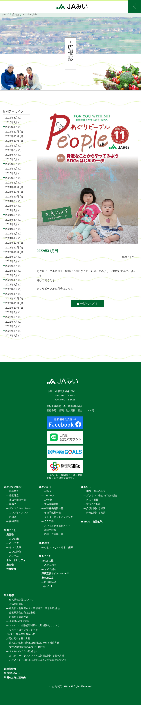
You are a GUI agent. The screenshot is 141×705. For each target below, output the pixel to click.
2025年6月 (11, 159)
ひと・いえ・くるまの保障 (58, 547)
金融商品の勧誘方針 (20, 621)
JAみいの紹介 (13, 486)
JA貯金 (48, 491)
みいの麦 (14, 543)
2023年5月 (11, 275)
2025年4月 (11, 168)
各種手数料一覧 (52, 512)
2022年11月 (12, 303)
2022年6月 (11, 326)
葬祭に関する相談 (95, 512)
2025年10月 (12, 140)
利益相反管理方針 (18, 617)
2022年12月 (12, 298)
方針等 (10, 595)
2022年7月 (11, 321)
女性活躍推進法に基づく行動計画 (27, 647)
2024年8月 (11, 205)
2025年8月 (11, 150)
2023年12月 (12, 242)
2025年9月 (11, 145)
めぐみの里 (47, 560)
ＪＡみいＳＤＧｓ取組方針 (23, 651)
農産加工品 (47, 577)
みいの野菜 (15, 551)
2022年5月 (11, 330)
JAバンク (46, 486)
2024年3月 (11, 228)
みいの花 (14, 556)
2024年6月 (11, 214)
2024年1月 (11, 238)
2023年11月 (12, 247)
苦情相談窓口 (16, 603)
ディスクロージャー (20, 508)
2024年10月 (12, 196)
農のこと (11, 530)
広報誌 (12, 517)
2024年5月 (11, 219)
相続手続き (50, 530)
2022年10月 (12, 307)
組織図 (12, 504)
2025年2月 (11, 177)
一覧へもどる (89, 303)
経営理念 (14, 495)
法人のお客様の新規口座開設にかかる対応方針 (34, 642)
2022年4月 (11, 335)
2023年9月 (11, 256)
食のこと (46, 556)
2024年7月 (11, 210)
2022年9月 (11, 312)
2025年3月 (11, 173)
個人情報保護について (21, 599)
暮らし (87, 486)
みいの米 (14, 538)
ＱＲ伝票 (49, 521)
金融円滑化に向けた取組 (22, 612)
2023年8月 (11, 261)
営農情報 (11, 569)
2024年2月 (11, 233)
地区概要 (14, 491)
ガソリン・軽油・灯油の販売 (101, 495)
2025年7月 (11, 154)
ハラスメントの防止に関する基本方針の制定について (37, 659)
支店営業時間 (51, 504)
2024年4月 (11, 224)
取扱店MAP (50, 582)
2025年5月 (11, 163)
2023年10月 (12, 252)
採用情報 (14, 521)
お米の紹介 (50, 569)
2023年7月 (11, 265)
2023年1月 (11, 293)
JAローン (49, 495)
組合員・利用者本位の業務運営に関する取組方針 (35, 608)
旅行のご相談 (93, 504)
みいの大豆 (15, 547)
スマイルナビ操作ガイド (57, 525)
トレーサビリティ (16, 560)
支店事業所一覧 (17, 499)
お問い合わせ (13, 673)
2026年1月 (11, 127)
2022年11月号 (48, 251)
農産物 (10, 534)
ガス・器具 (92, 499)
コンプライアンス (18, 512)
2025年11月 (12, 136)
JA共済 (45, 543)
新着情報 (11, 668)
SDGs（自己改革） (94, 521)
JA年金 (48, 499)
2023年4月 (11, 279)
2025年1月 (11, 182)
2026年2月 (11, 122)
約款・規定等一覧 (53, 534)
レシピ (45, 586)
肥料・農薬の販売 (95, 491)
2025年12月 (12, 131)
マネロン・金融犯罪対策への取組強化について (34, 625)
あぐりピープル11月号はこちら (55, 288)
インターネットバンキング (58, 517)
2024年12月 (12, 187)
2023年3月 (11, 284)
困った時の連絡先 (16, 677)
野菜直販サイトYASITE (54, 573)
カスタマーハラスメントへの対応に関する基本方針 (36, 655)
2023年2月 (11, 289)
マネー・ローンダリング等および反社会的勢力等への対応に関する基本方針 (22, 634)
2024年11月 (12, 191)
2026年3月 (11, 117)
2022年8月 (11, 316)
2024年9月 (11, 201)
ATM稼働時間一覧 (53, 508)
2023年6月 (11, 270)
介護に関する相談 (95, 508)
